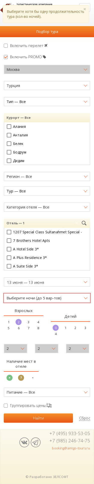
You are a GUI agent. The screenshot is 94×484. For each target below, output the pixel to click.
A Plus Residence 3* (27, 257)
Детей (70, 316)
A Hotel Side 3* (23, 249)
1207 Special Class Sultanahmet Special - (44, 232)
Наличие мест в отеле (21, 364)
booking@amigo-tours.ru (71, 448)
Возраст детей (18, 338)
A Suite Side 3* (22, 266)
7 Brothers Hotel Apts (28, 240)
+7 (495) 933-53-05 (69, 433)
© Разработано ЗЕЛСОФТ (47, 476)
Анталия (17, 135)
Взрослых (24, 310)
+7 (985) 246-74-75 (69, 441)
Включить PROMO (25, 56)
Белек (15, 143)
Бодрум (16, 152)
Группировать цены (27, 405)
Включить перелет (25, 45)
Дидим (16, 160)
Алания (16, 126)
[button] (47, 69)
